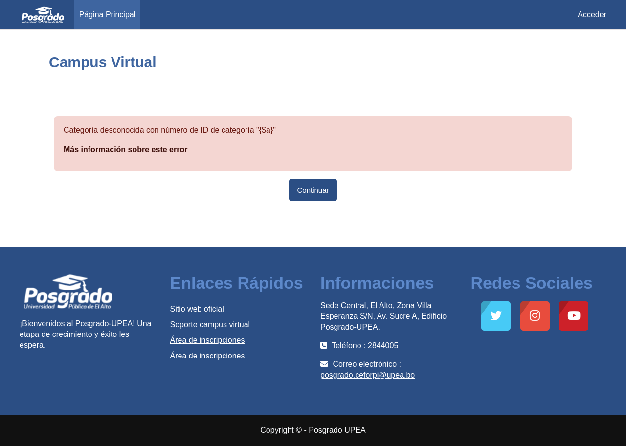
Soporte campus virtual (210, 324)
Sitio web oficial (197, 309)
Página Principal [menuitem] (107, 14)
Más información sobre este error (125, 149)
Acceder (592, 14)
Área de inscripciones (207, 340)
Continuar (313, 190)
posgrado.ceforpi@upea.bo (367, 375)
